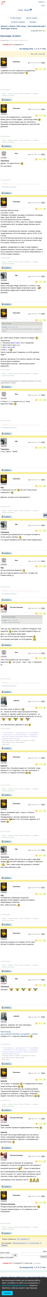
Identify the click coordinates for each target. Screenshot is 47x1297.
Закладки (32, 22)
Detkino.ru (42, 2)
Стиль (43, 5)
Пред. (31, 49)
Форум (12, 26)
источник (4, 327)
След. (44, 49)
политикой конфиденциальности (15, 1285)
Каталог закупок (31, 18)
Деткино (4, 26)
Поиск (20, 10)
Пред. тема (34, 54)
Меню (28, 10)
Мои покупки (15, 18)
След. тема (41, 54)
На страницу (24, 49)
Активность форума (18, 22)
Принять (7, 1293)
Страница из (7, 44)
